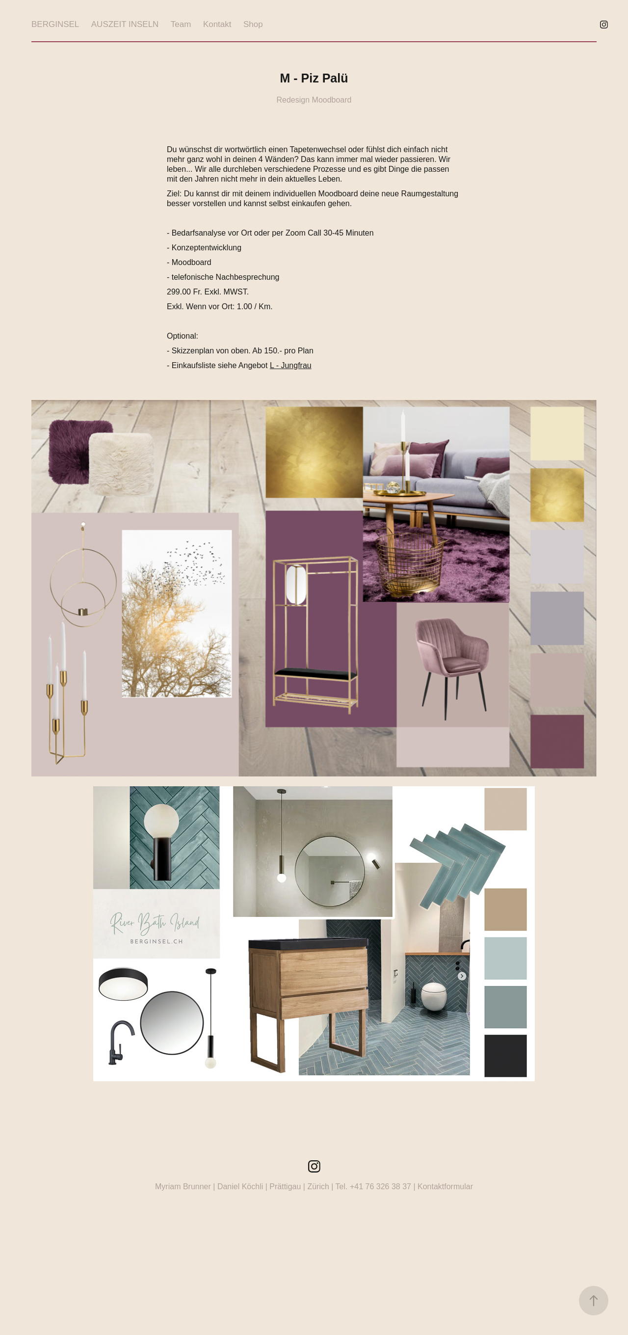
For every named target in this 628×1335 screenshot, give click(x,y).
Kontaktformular (445, 1186)
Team (181, 24)
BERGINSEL (55, 24)
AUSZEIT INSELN (125, 24)
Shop (253, 24)
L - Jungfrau (291, 365)
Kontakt (217, 24)
